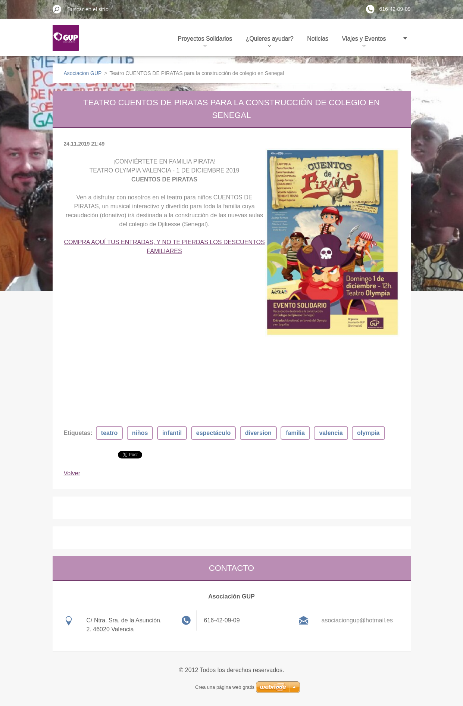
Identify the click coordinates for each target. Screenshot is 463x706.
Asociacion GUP (83, 73)
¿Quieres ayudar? (270, 41)
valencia (330, 433)
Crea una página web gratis (224, 687)
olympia (368, 433)
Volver (72, 473)
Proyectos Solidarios (205, 41)
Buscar (57, 9)
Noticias (317, 38)
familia (295, 433)
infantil (172, 433)
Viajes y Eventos (364, 41)
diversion (258, 433)
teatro (109, 433)
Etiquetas (77, 433)
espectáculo (213, 433)
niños (140, 433)
